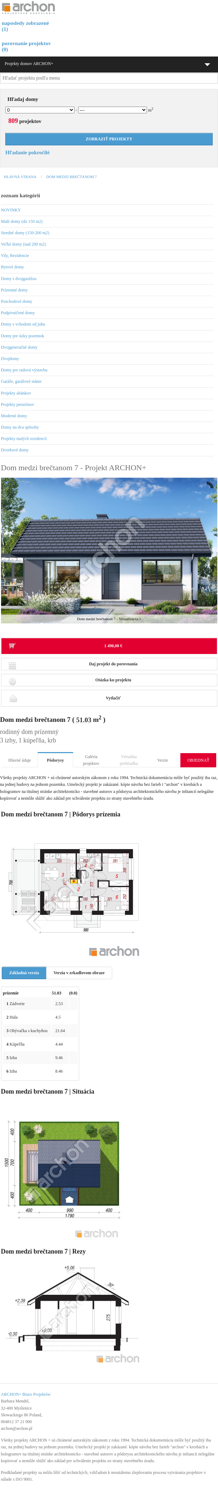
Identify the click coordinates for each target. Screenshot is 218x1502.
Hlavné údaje (20, 760)
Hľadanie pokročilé (27, 152)
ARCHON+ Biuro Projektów (26, 1394)
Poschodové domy (16, 301)
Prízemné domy (14, 290)
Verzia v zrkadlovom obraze (79, 972)
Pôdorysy (55, 760)
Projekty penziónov (17, 404)
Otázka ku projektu (70, 681)
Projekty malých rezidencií (24, 438)
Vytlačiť (65, 698)
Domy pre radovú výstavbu (24, 370)
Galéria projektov (91, 760)
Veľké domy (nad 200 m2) (23, 244)
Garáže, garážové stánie (21, 381)
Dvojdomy (10, 358)
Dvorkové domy (15, 449)
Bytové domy (12, 266)
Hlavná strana (20, 177)
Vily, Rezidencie (15, 255)
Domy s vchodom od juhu (23, 324)
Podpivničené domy (18, 312)
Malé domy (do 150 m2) (22, 221)
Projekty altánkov (16, 393)
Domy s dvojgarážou (19, 278)
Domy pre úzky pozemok (22, 335)
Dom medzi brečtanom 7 (71, 177)
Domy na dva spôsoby (20, 427)
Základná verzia (24, 972)
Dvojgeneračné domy (19, 347)
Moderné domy (14, 415)
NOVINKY (11, 210)
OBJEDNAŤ (198, 760)
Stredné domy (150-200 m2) (25, 232)
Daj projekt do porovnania (73, 665)
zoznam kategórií (20, 195)
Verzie (162, 760)
